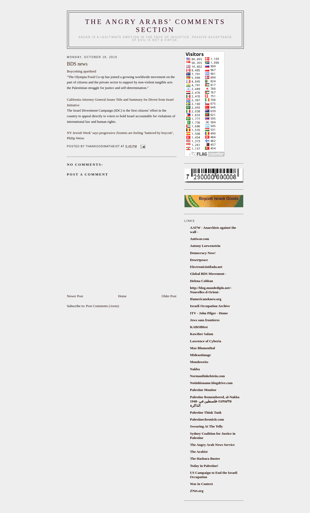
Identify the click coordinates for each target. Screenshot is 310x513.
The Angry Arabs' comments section (155, 26)
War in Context (201, 484)
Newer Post (75, 296)
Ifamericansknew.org (205, 299)
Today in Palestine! (204, 466)
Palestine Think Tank (206, 412)
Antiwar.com (199, 239)
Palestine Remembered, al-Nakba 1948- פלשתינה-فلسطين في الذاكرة (215, 401)
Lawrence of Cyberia (205, 341)
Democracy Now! (203, 253)
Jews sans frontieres (205, 320)
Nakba (195, 369)
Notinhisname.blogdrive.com (211, 383)
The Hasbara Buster (205, 459)
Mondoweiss (199, 362)
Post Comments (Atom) (102, 306)
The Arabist (199, 452)
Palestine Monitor (203, 390)
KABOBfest (199, 327)
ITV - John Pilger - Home (209, 313)
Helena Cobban (201, 281)
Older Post (169, 296)
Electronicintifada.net (206, 267)
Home (122, 296)
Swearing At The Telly (206, 426)
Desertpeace (199, 260)
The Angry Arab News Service (212, 445)
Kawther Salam (201, 334)
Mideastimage (200, 355)
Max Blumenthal (202, 348)
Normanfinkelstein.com (207, 376)
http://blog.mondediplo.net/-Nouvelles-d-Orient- (211, 290)
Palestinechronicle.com (207, 419)
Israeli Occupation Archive (210, 306)
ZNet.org (196, 491)
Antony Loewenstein (205, 246)
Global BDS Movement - (208, 274)
